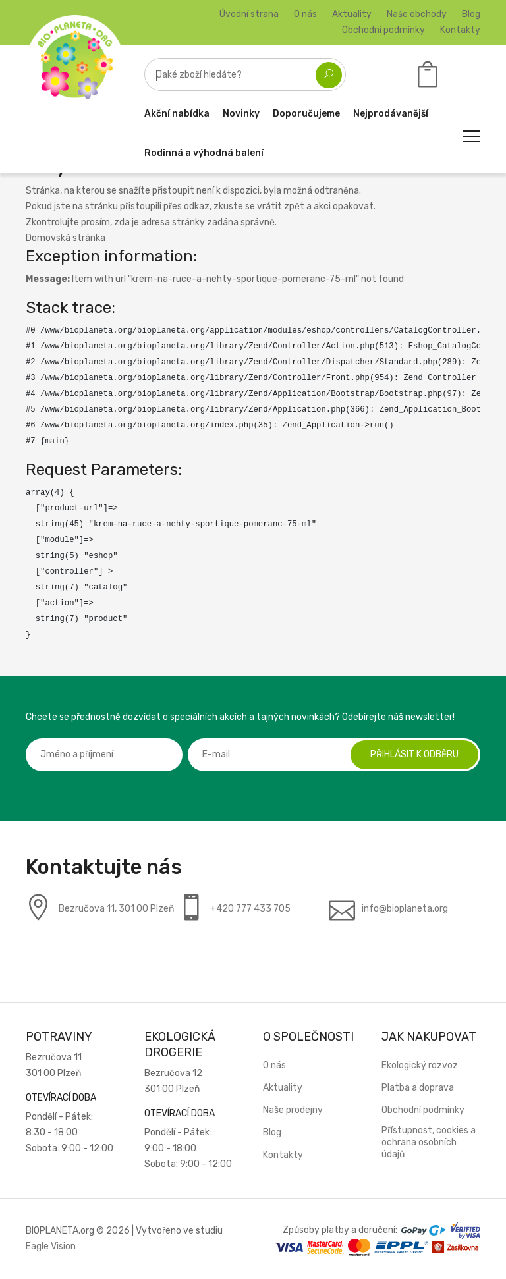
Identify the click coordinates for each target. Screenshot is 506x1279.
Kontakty (460, 30)
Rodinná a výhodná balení (204, 153)
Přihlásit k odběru (414, 754)
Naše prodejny (293, 1110)
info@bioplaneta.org (405, 908)
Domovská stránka (65, 238)
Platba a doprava (417, 1087)
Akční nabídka (177, 113)
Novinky (241, 113)
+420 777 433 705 (250, 908)
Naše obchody (417, 14)
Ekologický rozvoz (419, 1065)
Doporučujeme (306, 113)
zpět (294, 206)
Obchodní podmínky (383, 30)
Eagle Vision (51, 1246)
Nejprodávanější (390, 113)
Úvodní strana (249, 14)
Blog (471, 14)
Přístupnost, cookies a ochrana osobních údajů (428, 1142)
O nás (305, 14)
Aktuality (352, 14)
